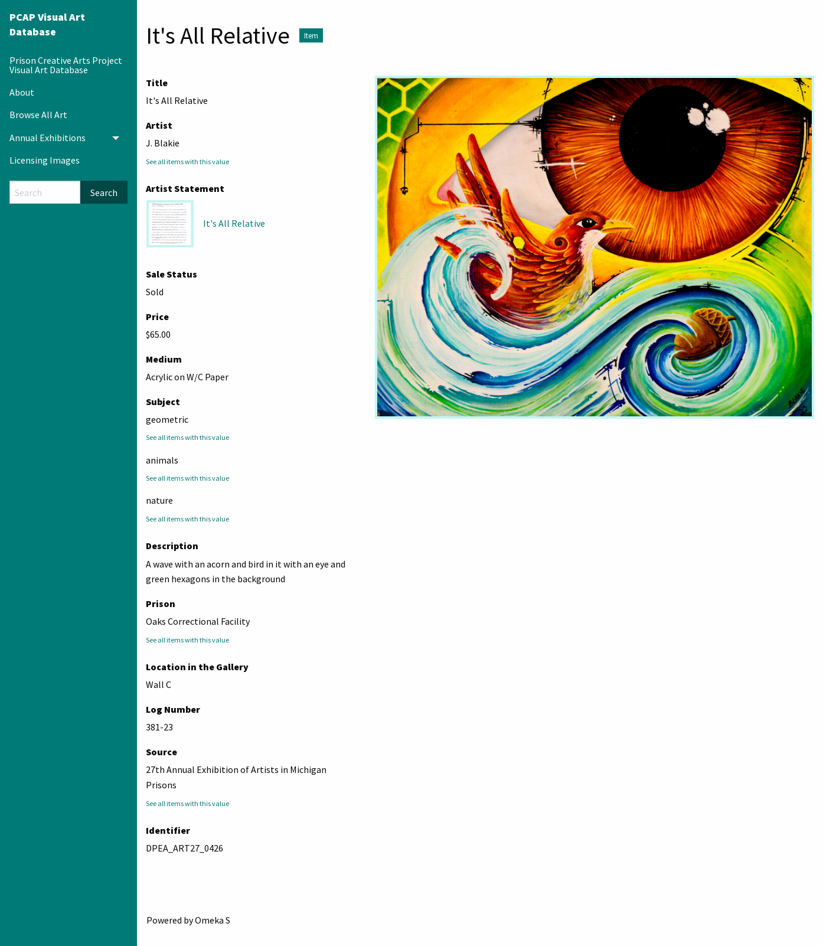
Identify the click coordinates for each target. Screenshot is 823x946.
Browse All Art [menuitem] (38, 114)
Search (103, 192)
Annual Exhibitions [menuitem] (47, 137)
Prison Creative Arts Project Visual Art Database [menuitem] (65, 65)
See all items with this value (187, 161)
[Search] (44, 192)
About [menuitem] (21, 92)
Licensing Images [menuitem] (44, 160)
